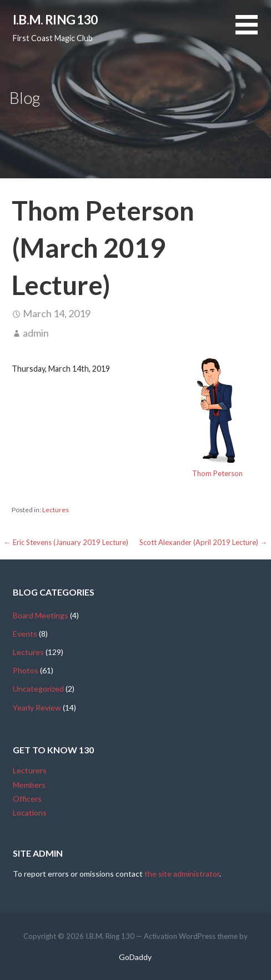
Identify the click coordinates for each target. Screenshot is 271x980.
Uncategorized (38, 688)
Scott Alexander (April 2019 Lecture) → (203, 542)
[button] (253, 31)
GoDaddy (135, 957)
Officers (27, 798)
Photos (25, 670)
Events (25, 633)
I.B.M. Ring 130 (55, 19)
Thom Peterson (217, 473)
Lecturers (30, 770)
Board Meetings (40, 615)
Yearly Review (37, 707)
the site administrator (181, 873)
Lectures (55, 510)
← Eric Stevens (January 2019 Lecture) (66, 542)
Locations (30, 812)
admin (36, 333)
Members (29, 784)
